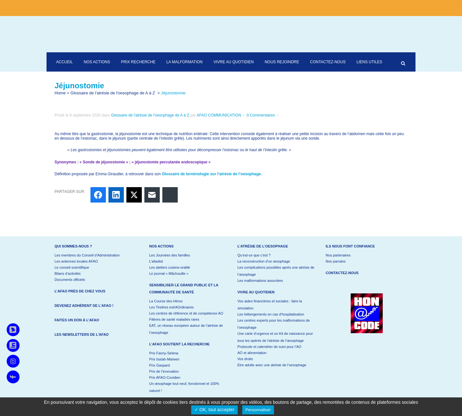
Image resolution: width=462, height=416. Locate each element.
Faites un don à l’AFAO (77, 320)
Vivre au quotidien (256, 292)
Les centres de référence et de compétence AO (186, 313)
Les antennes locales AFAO (76, 261)
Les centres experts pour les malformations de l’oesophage (273, 323)
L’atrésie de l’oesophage (262, 246)
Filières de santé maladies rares (174, 319)
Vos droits (245, 359)
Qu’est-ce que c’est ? (253, 255)
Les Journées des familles (169, 255)
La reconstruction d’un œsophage (263, 261)
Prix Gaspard (159, 365)
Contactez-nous (342, 273)
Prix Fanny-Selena (163, 353)
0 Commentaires (261, 115)
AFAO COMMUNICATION (219, 115)
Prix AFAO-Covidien (164, 377)
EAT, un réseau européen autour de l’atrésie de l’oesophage (186, 329)
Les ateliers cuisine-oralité (169, 267)
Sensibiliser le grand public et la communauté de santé (183, 288)
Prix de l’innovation (164, 371)
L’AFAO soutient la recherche (179, 344)
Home (60, 93)
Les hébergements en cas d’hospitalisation (270, 314)
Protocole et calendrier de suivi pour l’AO (269, 347)
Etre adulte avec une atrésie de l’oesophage (271, 365)
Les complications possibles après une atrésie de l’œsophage (275, 270)
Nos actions (161, 246)
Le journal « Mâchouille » (168, 273)
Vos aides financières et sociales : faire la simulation (269, 304)
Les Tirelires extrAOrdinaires (171, 307)
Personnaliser (258, 409)
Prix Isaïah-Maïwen (164, 359)
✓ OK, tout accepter (214, 409)
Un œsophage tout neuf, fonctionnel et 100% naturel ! (184, 387)
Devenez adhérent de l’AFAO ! (84, 306)
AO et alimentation (252, 353)
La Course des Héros (166, 301)
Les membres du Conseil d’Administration (87, 255)
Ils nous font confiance (350, 246)
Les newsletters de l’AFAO (82, 334)
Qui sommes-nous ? (73, 246)
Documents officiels (70, 280)
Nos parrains (336, 261)
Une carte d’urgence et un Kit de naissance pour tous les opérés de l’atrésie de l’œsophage (275, 337)
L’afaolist (156, 261)
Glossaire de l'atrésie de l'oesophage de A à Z (113, 93)
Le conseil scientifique (72, 267)
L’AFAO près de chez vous (80, 291)
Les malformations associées (260, 280)
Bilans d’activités (68, 273)
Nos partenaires (338, 255)
